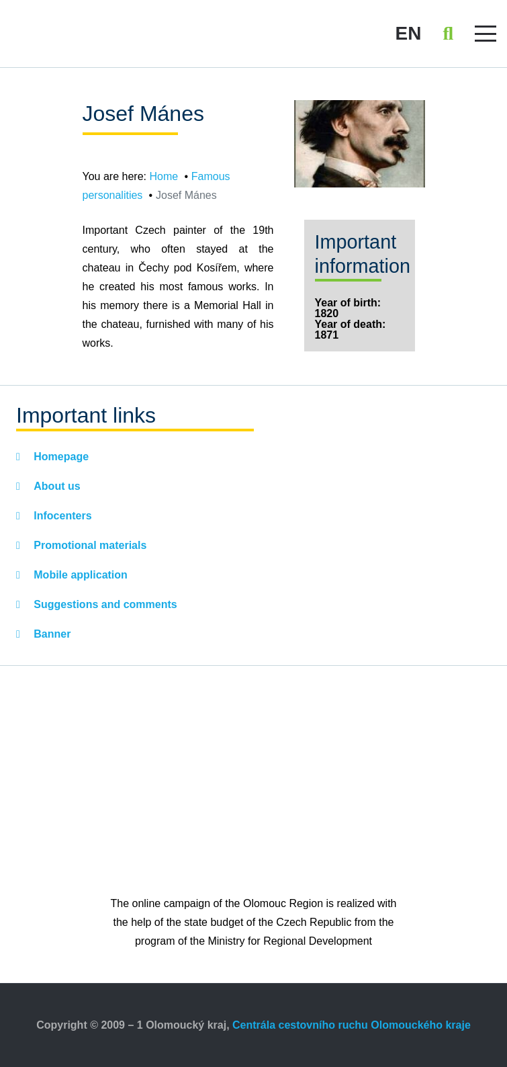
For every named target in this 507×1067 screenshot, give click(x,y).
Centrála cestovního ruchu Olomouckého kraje (351, 1025)
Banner (51, 634)
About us (56, 486)
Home (163, 176)
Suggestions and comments (104, 604)
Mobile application (79, 575)
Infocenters (61, 515)
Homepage (60, 456)
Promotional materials (89, 545)
